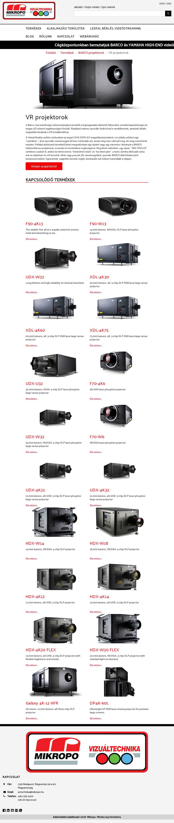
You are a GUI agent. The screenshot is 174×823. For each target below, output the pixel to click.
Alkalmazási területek (66, 28)
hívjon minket (92, 7)
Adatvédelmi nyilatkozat (66, 817)
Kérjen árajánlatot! (44, 166)
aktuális (78, 7)
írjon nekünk (108, 7)
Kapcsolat (65, 36)
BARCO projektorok (91, 52)
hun (161, 3)
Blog (30, 36)
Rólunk (45, 36)
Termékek (33, 28)
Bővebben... (32, 239)
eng (169, 3)
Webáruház (89, 36)
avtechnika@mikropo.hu (31, 792)
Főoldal (51, 52)
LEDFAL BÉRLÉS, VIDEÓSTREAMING (115, 28)
